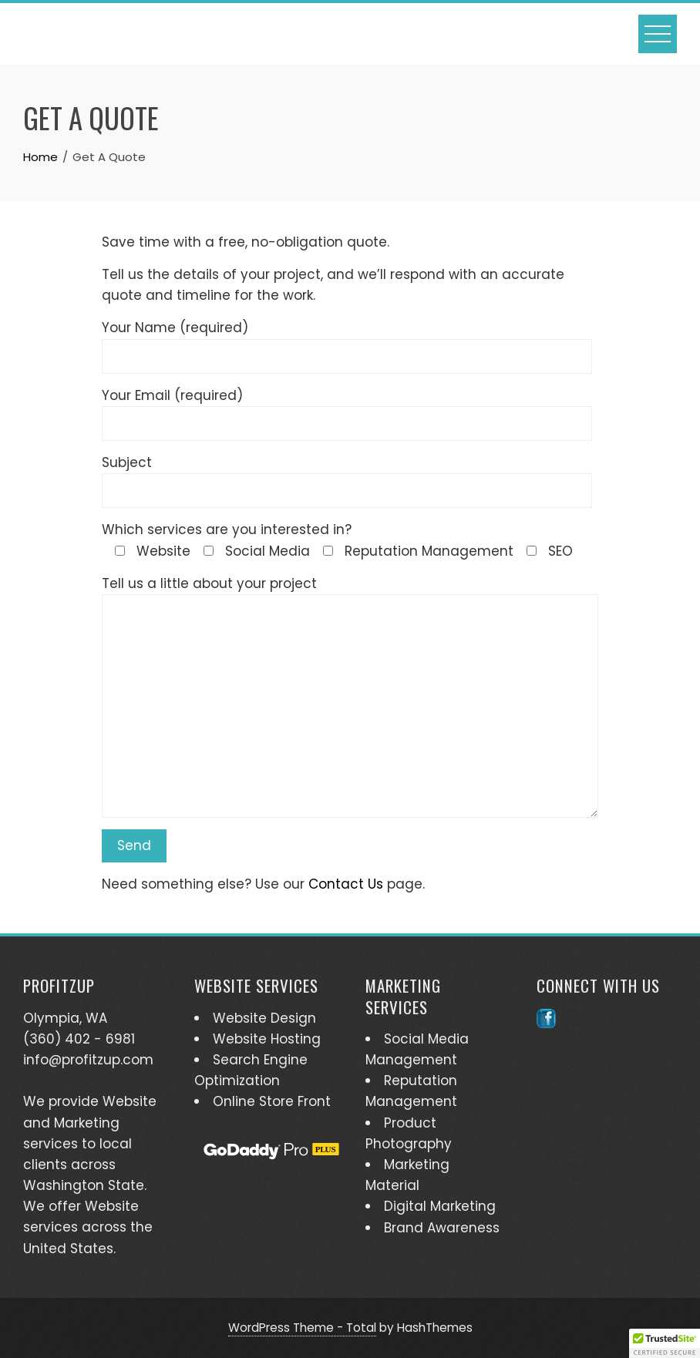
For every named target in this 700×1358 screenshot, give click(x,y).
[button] (664, 1343)
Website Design (264, 1018)
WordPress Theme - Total (302, 1327)
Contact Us (345, 884)
